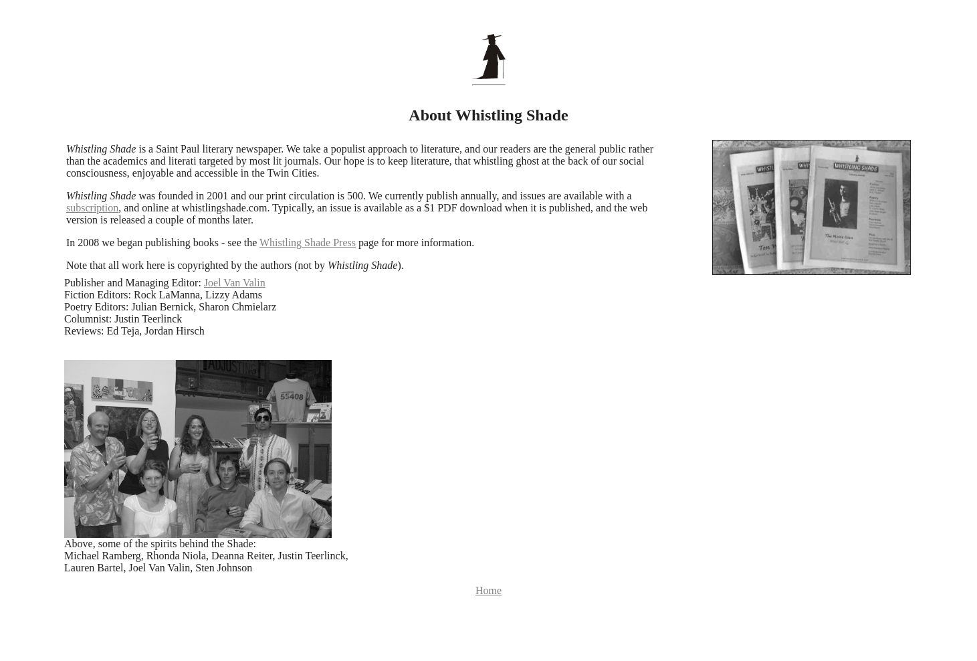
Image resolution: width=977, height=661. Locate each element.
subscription (92, 207)
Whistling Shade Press (307, 242)
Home (488, 590)
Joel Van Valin (234, 282)
